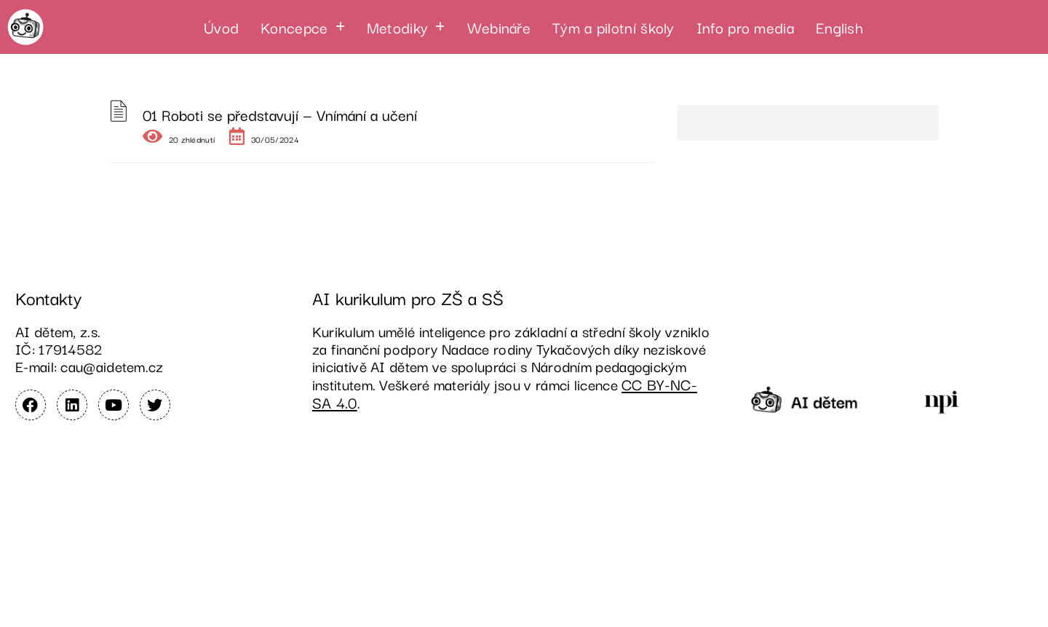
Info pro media (745, 27)
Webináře (499, 27)
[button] (303, 27)
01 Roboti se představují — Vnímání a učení (280, 114)
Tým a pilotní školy (613, 27)
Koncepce (303, 27)
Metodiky (406, 27)
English (839, 27)
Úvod (221, 27)
